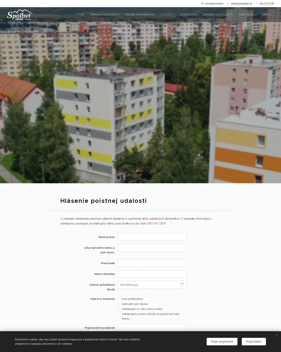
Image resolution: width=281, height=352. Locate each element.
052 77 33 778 (267, 3)
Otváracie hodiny (214, 3)
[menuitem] (78, 14)
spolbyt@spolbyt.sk (241, 3)
